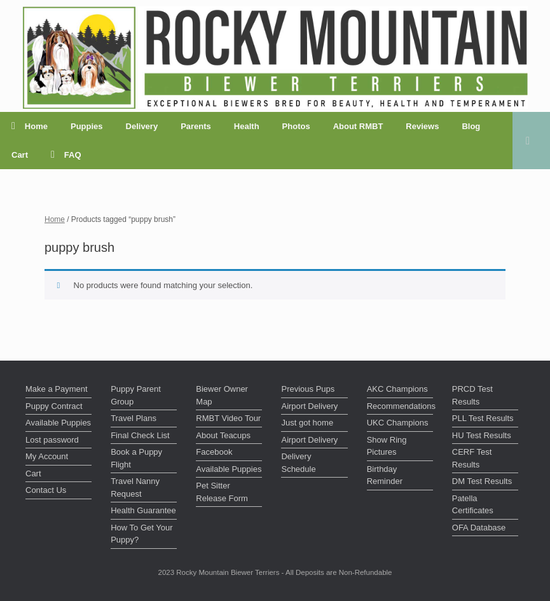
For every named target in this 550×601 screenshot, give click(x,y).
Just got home (307, 422)
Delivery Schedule (298, 463)
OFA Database (479, 527)
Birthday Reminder (384, 475)
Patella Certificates (472, 505)
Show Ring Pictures (387, 446)
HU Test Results (481, 435)
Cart (19, 155)
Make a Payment (56, 389)
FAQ (66, 155)
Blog (471, 126)
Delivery (142, 126)
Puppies (87, 126)
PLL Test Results (483, 418)
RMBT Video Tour (228, 418)
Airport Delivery (309, 406)
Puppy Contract (54, 406)
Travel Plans (133, 418)
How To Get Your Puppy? (141, 534)
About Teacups (223, 435)
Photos (296, 126)
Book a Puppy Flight (136, 458)
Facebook (214, 452)
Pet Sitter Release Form (222, 492)
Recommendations (400, 406)
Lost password (52, 440)
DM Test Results (482, 481)
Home (29, 126)
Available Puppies (58, 422)
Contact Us (45, 490)
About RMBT (358, 126)
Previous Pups (307, 389)
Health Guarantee (143, 510)
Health (246, 126)
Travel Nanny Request (135, 487)
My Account (46, 456)
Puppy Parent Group (136, 395)
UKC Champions (398, 422)
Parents (196, 126)
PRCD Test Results (472, 395)
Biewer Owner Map (222, 395)
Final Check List (140, 435)
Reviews (422, 126)
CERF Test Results (472, 458)
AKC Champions (397, 389)
